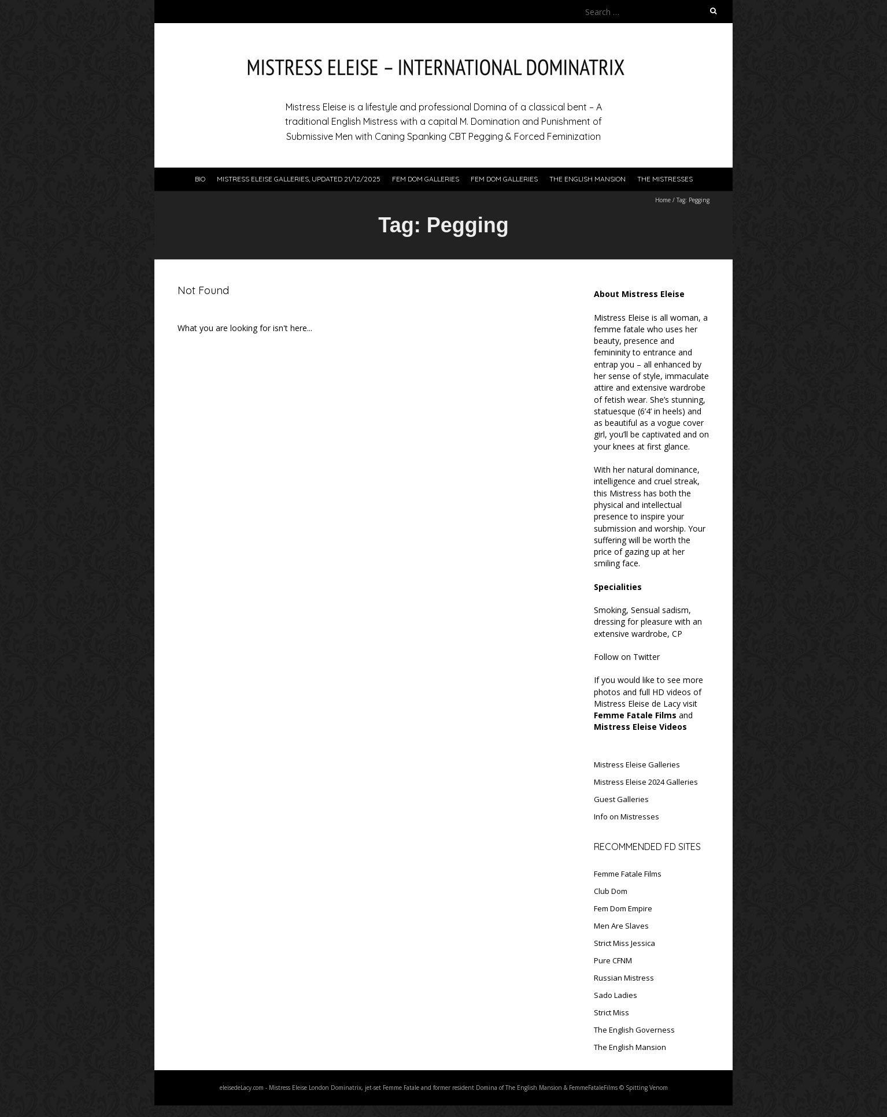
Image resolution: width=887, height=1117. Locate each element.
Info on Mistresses (626, 816)
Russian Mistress (624, 978)
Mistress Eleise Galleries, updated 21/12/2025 (298, 179)
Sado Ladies (615, 995)
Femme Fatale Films (627, 874)
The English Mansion (587, 179)
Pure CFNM (613, 960)
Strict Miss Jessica (624, 943)
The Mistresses (665, 179)
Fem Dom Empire (623, 908)
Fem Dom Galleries (425, 179)
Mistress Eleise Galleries (637, 764)
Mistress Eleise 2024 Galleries (646, 782)
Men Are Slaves (621, 926)
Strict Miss (611, 1012)
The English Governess (634, 1030)
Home (663, 200)
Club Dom (610, 891)
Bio (200, 179)
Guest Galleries (621, 799)
